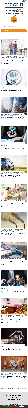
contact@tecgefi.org (14, 401)
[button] (1, 1)
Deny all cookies (15, 406)
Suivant (26, 388)
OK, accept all (7, 406)
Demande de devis (14, 19)
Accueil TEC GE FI (4, 26)
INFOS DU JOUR (11, 26)
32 (22, 388)
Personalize (21, 406)
